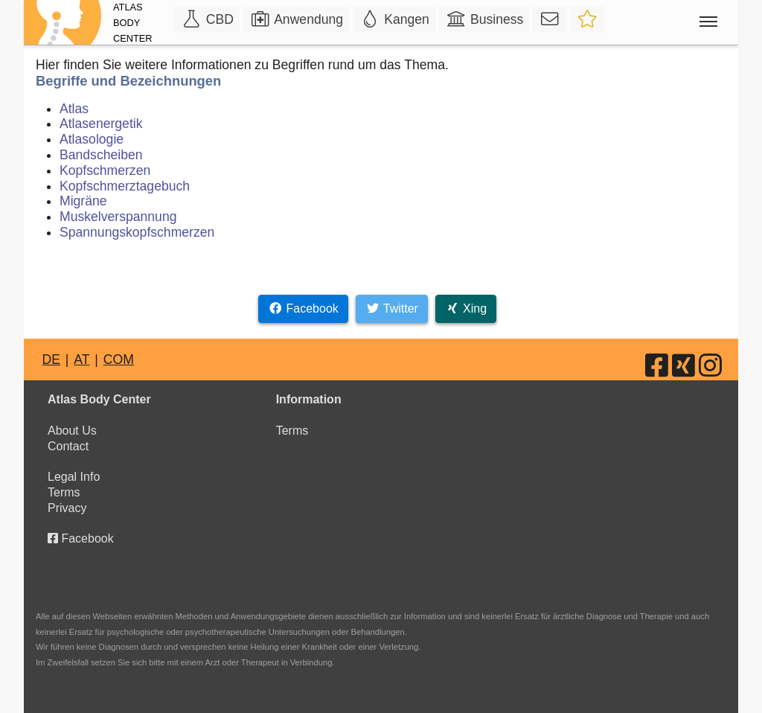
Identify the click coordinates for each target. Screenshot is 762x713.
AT (81, 359)
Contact (68, 446)
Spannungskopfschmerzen (137, 232)
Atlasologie (92, 139)
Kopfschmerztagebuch (125, 186)
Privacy (67, 508)
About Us (72, 430)
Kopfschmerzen (105, 170)
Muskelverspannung (118, 216)
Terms (64, 492)
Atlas (74, 108)
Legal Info (74, 476)
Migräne (83, 201)
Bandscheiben (101, 154)
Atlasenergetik (101, 123)
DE (51, 359)
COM (118, 359)
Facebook (81, 538)
